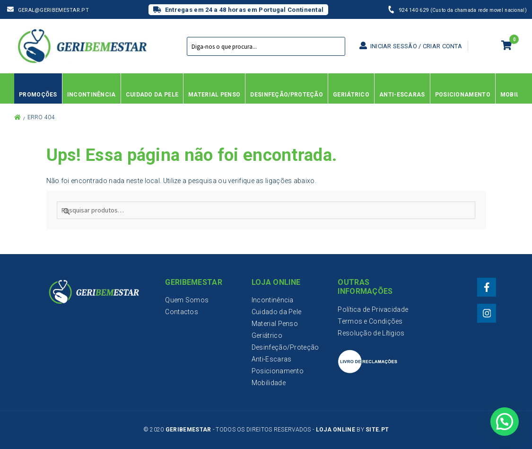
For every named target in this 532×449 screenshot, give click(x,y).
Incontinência (273, 300)
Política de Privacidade (373, 309)
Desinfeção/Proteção (285, 347)
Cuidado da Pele (277, 312)
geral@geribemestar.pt (53, 10)
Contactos (181, 312)
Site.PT (377, 429)
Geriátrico (267, 335)
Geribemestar (188, 429)
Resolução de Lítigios (371, 333)
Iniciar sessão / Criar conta (410, 46)
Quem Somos (187, 300)
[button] (504, 420)
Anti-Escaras (272, 359)
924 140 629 (414, 10)
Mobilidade (269, 383)
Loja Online (335, 429)
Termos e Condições (370, 321)
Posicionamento (278, 371)
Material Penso (275, 323)
